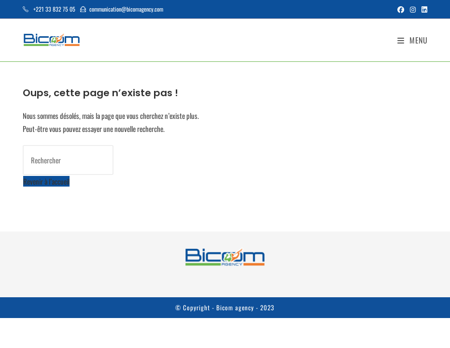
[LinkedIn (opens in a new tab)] (423, 9)
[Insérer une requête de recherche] (68, 160)
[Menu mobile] (412, 40)
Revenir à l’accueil (46, 181)
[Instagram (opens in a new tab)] (413, 9)
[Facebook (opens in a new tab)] (400, 9)
